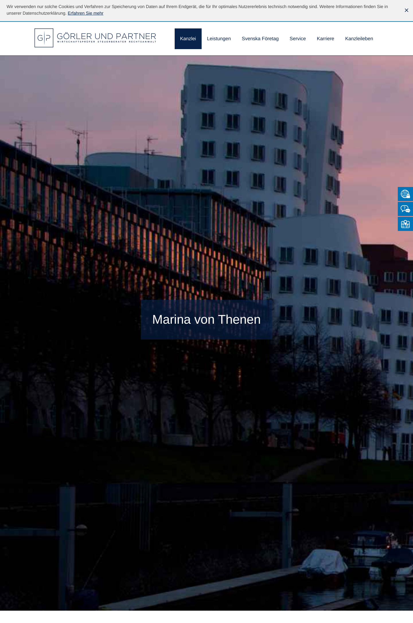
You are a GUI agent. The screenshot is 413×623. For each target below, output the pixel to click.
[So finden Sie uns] (405, 224)
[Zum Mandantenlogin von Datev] (405, 194)
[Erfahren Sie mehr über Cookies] (85, 13)
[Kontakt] (405, 209)
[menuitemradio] (260, 39)
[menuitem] (188, 39)
